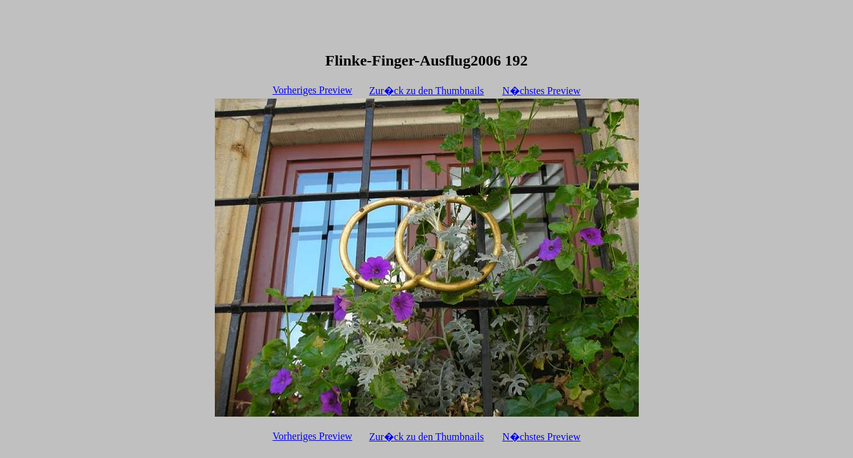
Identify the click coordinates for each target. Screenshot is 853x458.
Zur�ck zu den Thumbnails (426, 90)
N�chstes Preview (541, 90)
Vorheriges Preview (312, 90)
